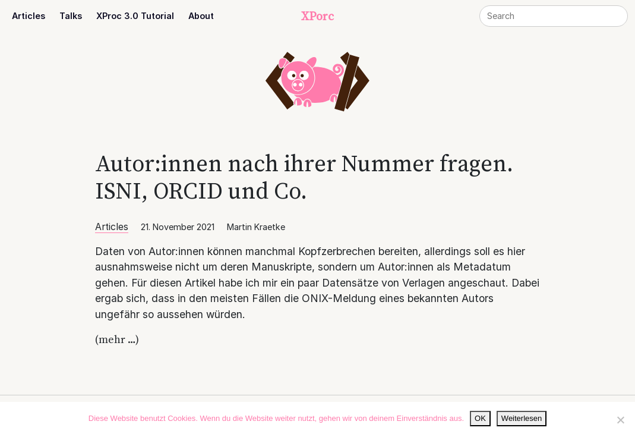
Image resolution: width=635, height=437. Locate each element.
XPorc (317, 16)
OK (480, 418)
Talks (70, 16)
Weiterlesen (521, 418)
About (201, 16)
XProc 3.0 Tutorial (135, 16)
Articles (28, 16)
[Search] (553, 16)
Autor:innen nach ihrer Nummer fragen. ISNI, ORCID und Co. (304, 176)
